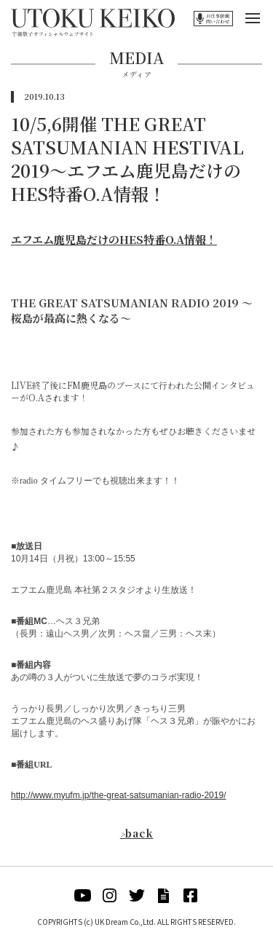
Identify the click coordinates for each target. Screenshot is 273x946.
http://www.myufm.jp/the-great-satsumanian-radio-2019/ (118, 795)
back (137, 833)
